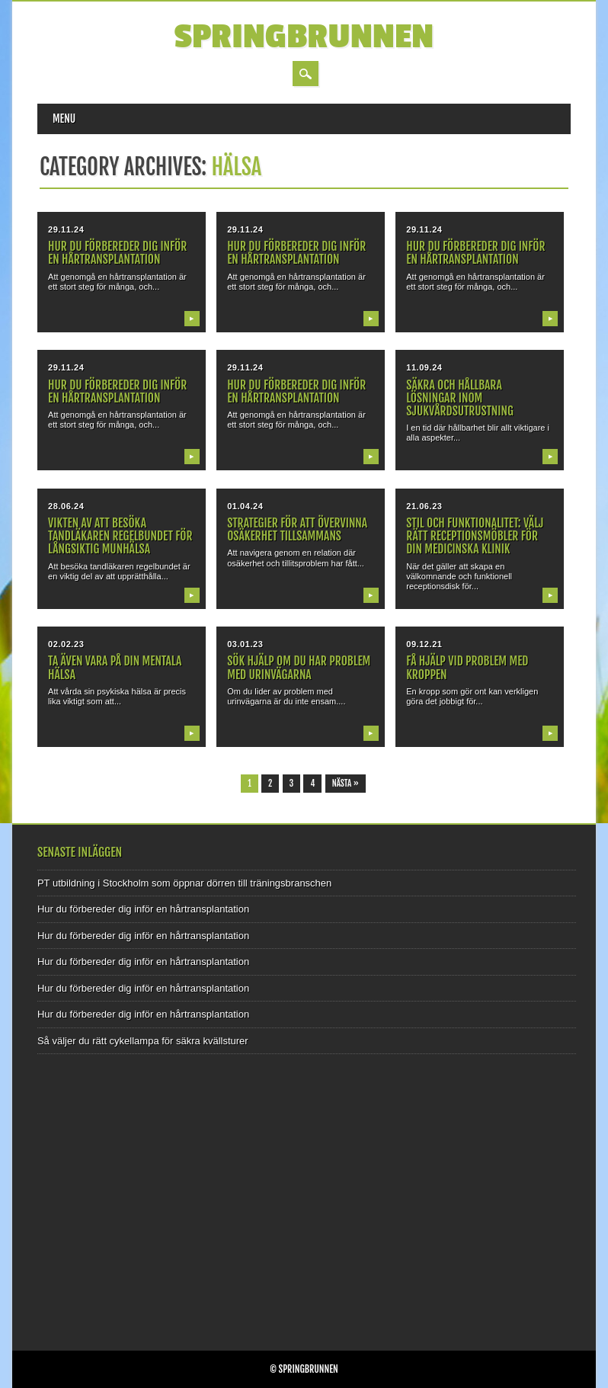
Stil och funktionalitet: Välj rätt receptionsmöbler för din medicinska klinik (474, 535)
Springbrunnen (304, 37)
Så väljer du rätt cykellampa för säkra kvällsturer (142, 1041)
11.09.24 (424, 367)
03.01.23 (245, 644)
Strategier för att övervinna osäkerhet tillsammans (297, 529)
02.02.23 (66, 644)
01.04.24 (245, 506)
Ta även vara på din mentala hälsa (114, 667)
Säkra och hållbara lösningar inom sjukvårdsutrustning (460, 397)
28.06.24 (66, 506)
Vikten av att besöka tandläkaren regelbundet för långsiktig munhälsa (120, 535)
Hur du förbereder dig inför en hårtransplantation (117, 253)
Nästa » (345, 783)
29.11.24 (66, 229)
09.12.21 (424, 644)
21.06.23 (424, 506)
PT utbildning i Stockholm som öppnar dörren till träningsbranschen (184, 883)
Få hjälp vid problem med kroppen (467, 667)
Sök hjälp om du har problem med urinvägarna (298, 667)
